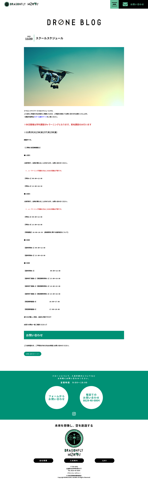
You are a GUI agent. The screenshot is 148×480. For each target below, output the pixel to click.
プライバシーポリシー (74, 473)
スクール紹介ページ (40, 117)
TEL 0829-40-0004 (74, 470)
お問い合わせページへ (32, 354)
